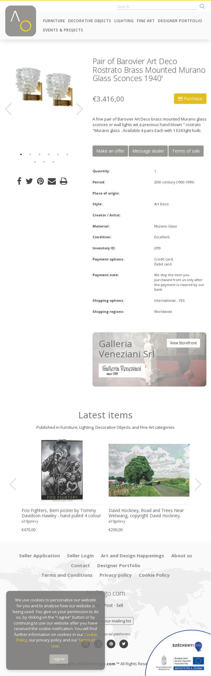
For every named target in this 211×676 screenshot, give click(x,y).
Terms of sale (186, 151)
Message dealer (148, 151)
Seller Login (80, 555)
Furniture (54, 20)
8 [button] (44, 162)
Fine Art (146, 20)
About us (181, 555)
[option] (44, 87)
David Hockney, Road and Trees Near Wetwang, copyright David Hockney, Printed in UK (146, 513)
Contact (80, 565)
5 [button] (58, 154)
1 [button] (21, 154)
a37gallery (30, 521)
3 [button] (39, 154)
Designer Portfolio (180, 20)
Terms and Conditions (67, 575)
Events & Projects (63, 30)
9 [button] (53, 162)
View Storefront (183, 343)
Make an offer (110, 151)
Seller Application (39, 555)
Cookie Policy (154, 575)
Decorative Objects (89, 20)
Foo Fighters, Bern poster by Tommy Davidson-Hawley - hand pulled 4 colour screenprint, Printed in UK (61, 513)
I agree (59, 659)
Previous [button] (12, 109)
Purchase (190, 98)
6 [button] (67, 154)
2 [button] (30, 154)
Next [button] (76, 109)
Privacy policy (116, 575)
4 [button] (49, 154)
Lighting (124, 20)
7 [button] (35, 162)
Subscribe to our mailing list (105, 621)
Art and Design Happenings (132, 555)
